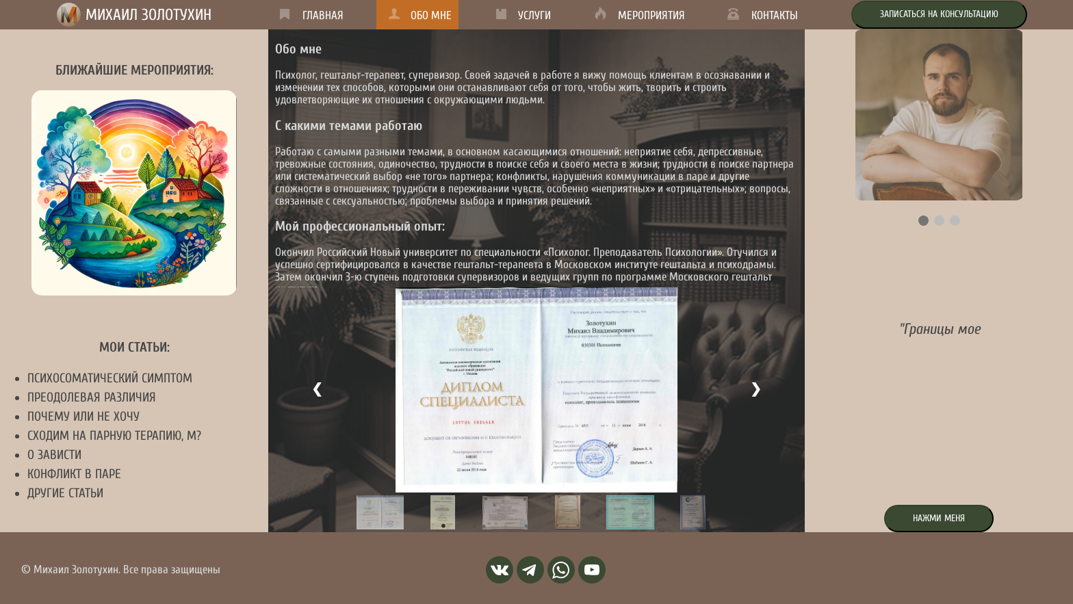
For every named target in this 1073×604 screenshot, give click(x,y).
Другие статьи (65, 493)
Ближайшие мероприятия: (134, 70)
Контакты (774, 15)
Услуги (534, 15)
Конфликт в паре (74, 474)
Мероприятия (651, 15)
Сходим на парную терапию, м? (114, 435)
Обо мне (431, 15)
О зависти (54, 454)
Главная (323, 15)
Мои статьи (134, 347)
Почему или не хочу (83, 416)
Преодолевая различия (91, 397)
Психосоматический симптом (109, 378)
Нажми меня (939, 518)
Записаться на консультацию (939, 14)
